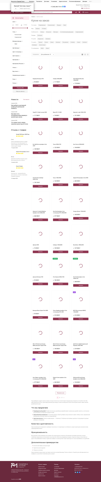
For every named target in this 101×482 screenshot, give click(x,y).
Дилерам (85, 1)
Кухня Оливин (19, 166)
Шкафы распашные (42, 472)
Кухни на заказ (41, 466)
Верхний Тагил (20, 1)
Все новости (26, 99)
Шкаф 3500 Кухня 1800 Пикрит (22, 134)
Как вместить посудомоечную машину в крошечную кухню (19, 115)
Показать (19, 87)
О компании (54, 1)
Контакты (31, 1)
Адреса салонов (63, 1)
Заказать (40, 85)
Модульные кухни (42, 468)
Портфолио (39, 1)
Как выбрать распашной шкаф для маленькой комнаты (18, 107)
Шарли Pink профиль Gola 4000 (22, 151)
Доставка (46, 1)
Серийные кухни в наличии (44, 470)
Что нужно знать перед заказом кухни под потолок (19, 123)
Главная (33, 16)
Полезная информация (74, 1)
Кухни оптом (41, 473)
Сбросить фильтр (20, 91)
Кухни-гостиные (41, 475)
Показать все (60, 393)
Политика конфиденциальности (59, 476)
